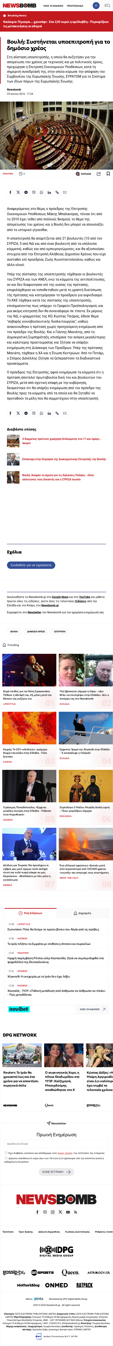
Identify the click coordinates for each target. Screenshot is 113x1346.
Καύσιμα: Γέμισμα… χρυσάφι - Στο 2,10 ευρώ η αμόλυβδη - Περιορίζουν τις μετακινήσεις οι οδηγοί (56, 24)
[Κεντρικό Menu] (107, 5)
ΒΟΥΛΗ (14, 631)
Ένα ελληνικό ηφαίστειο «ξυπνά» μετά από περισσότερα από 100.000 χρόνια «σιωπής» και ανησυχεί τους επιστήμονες (84, 869)
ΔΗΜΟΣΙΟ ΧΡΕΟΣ (36, 631)
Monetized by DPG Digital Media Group (68, 1299)
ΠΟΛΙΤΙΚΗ (8, 173)
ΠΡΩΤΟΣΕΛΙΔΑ (75, 6)
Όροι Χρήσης (26, 1231)
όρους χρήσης (65, 1153)
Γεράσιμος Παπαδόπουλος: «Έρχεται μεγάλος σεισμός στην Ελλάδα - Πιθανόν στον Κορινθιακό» (27, 811)
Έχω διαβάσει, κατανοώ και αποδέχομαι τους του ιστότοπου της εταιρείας (56, 1153)
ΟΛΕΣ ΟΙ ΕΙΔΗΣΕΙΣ (53, 6)
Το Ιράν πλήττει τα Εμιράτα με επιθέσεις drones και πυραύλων (49, 944)
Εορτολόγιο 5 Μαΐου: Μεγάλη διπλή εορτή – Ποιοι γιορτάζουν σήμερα (85, 809)
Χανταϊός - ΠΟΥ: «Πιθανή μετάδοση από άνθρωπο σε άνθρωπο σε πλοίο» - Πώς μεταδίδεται (56, 993)
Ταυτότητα (7, 1231)
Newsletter (34, 612)
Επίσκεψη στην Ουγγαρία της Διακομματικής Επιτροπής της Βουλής (64, 459)
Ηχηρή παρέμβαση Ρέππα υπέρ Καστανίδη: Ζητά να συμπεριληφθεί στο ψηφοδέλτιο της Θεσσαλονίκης (55, 960)
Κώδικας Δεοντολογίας (77, 1231)
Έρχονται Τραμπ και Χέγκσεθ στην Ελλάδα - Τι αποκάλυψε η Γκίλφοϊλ (85, 751)
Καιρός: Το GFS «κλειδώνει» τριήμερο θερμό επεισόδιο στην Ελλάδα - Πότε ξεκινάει (25, 753)
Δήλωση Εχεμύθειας (49, 1231)
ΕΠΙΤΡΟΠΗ (59, 631)
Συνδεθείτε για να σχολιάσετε (31, 565)
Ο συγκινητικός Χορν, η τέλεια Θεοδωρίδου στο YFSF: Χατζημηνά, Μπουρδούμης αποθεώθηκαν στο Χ (62, 1081)
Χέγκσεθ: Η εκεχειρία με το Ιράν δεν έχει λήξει (38, 976)
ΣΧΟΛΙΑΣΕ (83, 174)
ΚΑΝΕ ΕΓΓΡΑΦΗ (56, 1172)
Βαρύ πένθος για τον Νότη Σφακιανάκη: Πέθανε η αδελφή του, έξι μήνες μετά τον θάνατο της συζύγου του (27, 695)
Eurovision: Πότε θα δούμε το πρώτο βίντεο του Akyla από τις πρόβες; (53, 929)
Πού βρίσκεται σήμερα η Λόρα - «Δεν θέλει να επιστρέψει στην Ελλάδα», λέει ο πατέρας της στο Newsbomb (84, 695)
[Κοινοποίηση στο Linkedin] (49, 192)
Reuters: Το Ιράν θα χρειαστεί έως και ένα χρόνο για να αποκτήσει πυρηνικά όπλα (20, 1078)
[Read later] (108, 174)
